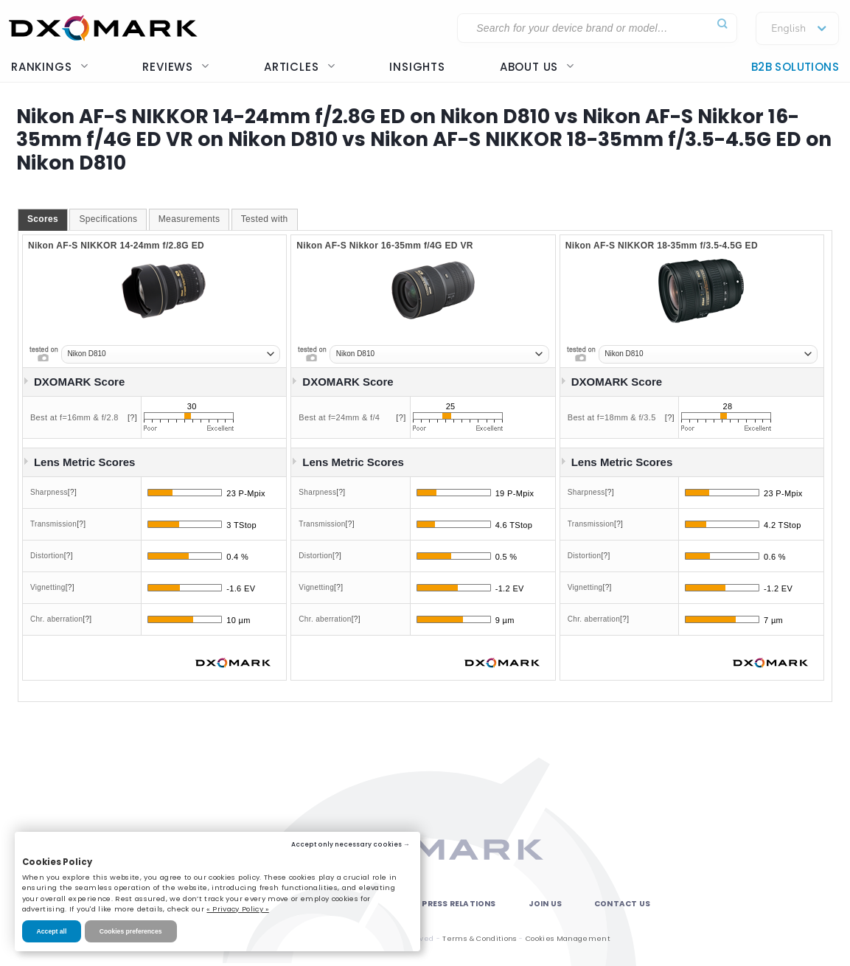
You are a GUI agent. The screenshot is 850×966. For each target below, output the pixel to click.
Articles (299, 66)
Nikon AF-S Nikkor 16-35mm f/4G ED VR (384, 245)
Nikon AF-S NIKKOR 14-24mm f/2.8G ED (116, 245)
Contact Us (622, 903)
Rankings (49, 66)
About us (537, 66)
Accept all (52, 931)
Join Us (545, 903)
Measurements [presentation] (189, 219)
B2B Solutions (795, 66)
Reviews (175, 66)
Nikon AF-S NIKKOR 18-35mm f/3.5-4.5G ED (661, 245)
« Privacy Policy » (237, 909)
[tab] (43, 220)
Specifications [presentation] (108, 219)
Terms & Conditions (479, 938)
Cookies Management (568, 938)
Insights (417, 66)
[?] (132, 417)
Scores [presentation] (42, 219)
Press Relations (458, 903)
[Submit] (722, 24)
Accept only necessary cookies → (350, 844)
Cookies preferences (131, 931)
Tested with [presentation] (264, 219)
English (788, 28)
